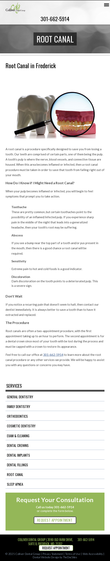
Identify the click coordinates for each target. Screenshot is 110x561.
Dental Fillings (17, 464)
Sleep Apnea (15, 484)
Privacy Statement (53, 553)
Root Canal (15, 474)
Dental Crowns (18, 445)
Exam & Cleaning (18, 435)
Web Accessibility (93, 553)
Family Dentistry (18, 406)
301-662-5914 (55, 19)
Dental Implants (18, 455)
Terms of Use (72, 553)
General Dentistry (20, 396)
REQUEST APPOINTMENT (54, 520)
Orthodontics (17, 416)
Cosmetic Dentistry (21, 425)
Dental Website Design (46, 557)
